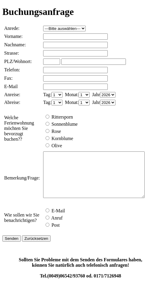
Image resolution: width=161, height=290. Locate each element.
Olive (54, 145)
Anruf (54, 226)
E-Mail (55, 219)
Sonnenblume (62, 124)
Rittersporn (59, 116)
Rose (53, 131)
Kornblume (59, 138)
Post (53, 234)
